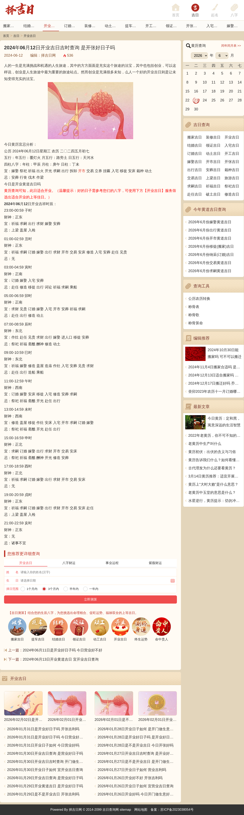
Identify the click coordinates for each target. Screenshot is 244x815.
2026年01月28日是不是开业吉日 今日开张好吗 (135, 745)
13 (231, 82)
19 (222, 91)
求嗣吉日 (194, 186)
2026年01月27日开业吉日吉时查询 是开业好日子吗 (137, 753)
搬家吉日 (10, 26)
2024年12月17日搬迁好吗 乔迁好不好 (215, 383)
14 (240, 82)
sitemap (125, 809)
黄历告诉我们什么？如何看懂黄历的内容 (215, 460)
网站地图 (140, 809)
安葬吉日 (213, 170)
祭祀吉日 (231, 186)
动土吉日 (112, 26)
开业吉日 (51, 26)
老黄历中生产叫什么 (204, 444)
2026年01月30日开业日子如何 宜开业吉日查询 (45, 770)
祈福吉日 (213, 186)
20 (231, 91)
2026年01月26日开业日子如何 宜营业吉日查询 (135, 786)
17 (205, 91)
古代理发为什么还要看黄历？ (212, 468)
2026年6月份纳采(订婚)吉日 (211, 255)
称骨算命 (195, 323)
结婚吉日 (30, 26)
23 (196, 100)
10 (205, 82)
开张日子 (193, 26)
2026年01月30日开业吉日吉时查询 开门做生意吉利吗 (46, 762)
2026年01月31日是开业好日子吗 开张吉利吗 (43, 729)
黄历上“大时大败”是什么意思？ (213, 484)
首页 (6, 35)
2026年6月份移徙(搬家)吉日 (211, 246)
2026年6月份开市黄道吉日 (209, 238)
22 (187, 100)
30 (196, 109)
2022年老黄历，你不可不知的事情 (215, 435)
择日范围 (12, 589)
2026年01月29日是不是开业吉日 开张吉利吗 (43, 794)
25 (213, 100)
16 (196, 91)
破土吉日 (213, 194)
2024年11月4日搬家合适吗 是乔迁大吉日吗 (215, 367)
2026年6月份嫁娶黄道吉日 (209, 222)
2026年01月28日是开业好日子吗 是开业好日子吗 (137, 737)
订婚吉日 (71, 26)
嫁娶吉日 (234, 26)
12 (222, 82)
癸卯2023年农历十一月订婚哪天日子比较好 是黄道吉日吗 (215, 391)
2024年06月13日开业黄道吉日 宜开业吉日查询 (61, 659)
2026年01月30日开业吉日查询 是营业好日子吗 (45, 753)
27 (231, 100)
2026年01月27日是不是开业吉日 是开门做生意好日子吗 (137, 762)
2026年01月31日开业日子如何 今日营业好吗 (43, 745)
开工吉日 (152, 26)
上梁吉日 (213, 178)
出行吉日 (194, 170)
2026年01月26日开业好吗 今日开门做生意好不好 (137, 794)
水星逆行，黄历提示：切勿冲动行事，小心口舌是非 (215, 501)
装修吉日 (91, 26)
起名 (214, 15)
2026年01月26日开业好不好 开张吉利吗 (130, 778)
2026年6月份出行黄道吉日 (209, 230)
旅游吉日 (231, 178)
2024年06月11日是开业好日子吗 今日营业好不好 (62, 650)
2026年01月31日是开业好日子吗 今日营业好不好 (46, 737)
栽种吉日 (231, 170)
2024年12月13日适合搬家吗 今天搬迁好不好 (215, 375)
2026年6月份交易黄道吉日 (209, 263)
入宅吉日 (213, 26)
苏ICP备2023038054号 (177, 809)
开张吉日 (231, 162)
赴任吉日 (194, 194)
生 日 (12, 580)
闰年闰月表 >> (231, 45)
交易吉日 (194, 178)
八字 (234, 15)
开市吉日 (213, 162)
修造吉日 (231, 194)
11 (213, 82)
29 (187, 109)
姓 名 (12, 572)
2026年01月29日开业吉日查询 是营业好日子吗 (45, 778)
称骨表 (193, 307)
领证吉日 (173, 26)
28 (240, 100)
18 (213, 91)
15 (187, 91)
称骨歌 (193, 315)
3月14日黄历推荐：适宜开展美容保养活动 (215, 476)
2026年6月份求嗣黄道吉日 (209, 271)
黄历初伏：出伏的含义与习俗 (212, 452)
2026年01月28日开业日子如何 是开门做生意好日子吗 (137, 729)
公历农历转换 (199, 299)
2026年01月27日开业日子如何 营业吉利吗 (132, 770)
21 (240, 91)
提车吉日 (132, 26)
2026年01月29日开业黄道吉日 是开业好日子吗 (45, 786)
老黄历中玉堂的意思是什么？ (212, 493)
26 (222, 100)
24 (205, 100)
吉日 (195, 15)
